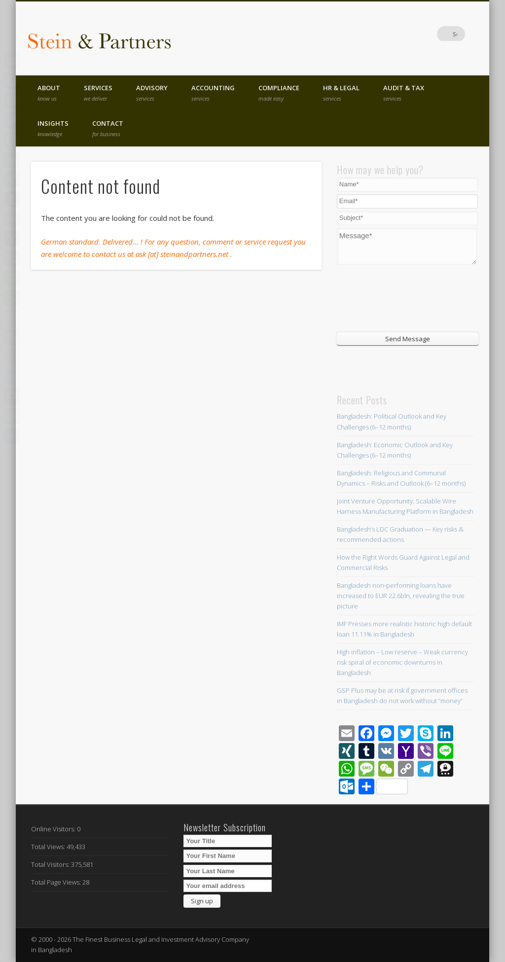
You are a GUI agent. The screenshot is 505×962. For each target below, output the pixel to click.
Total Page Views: (56, 882)
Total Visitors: (51, 864)
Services (98, 92)
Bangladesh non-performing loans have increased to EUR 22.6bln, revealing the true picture (401, 595)
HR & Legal (341, 92)
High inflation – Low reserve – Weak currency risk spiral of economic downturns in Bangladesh (402, 662)
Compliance (278, 92)
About (48, 92)
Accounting (213, 92)
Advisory (152, 92)
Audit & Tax (403, 92)
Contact (107, 128)
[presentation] (396, 297)
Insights (53, 128)
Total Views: (49, 846)
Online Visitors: (54, 828)
